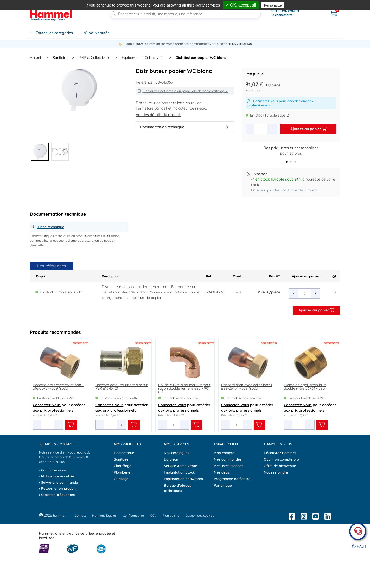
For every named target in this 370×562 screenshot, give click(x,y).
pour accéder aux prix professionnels (280, 103)
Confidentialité (133, 516)
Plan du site (171, 516)
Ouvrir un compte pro (281, 459)
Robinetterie (124, 453)
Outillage (121, 479)
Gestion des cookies (200, 516)
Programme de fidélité (232, 479)
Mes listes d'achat (228, 466)
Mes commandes (227, 459)
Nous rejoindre (276, 472)
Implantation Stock (179, 472)
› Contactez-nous (53, 470)
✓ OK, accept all (241, 5)
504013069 (214, 292)
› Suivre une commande (58, 482)
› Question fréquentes (57, 495)
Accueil (36, 57)
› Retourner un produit (57, 488)
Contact (80, 516)
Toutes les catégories (51, 32)
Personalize (273, 5)
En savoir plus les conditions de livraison (284, 190)
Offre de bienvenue (280, 466)
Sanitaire (121, 459)
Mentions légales (104, 516)
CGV (153, 516)
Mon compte (224, 453)
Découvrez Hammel (280, 453)
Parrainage (223, 485)
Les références (51, 266)
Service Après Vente (180, 466)
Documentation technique (184, 127)
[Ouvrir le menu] (294, 13)
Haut (359, 546)
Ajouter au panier (308, 128)
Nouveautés (96, 32)
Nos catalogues (176, 453)
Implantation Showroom (183, 479)
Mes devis (222, 472)
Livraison (171, 459)
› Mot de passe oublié (56, 476)
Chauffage (122, 466)
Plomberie (122, 472)
